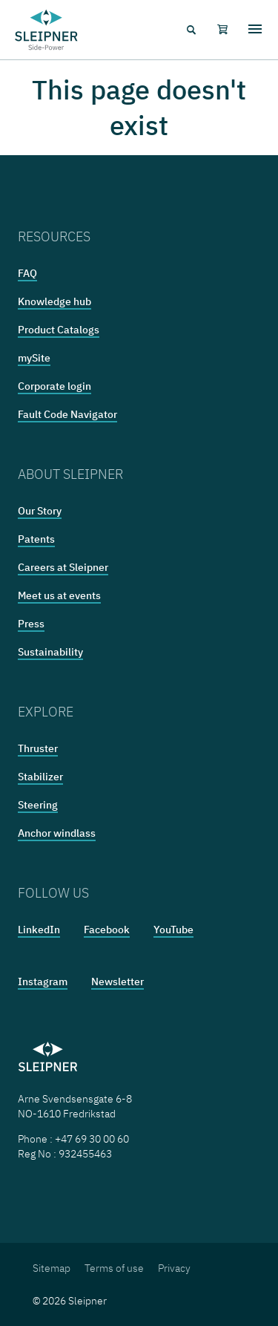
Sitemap (51, 1268)
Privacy (174, 1268)
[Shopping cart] (222, 30)
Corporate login (54, 386)
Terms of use (114, 1268)
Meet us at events (59, 595)
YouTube (173, 929)
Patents (36, 539)
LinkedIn (39, 929)
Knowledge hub (54, 301)
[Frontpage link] (46, 29)
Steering (38, 804)
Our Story (40, 510)
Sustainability (50, 652)
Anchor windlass (57, 833)
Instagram (42, 981)
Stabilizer (40, 776)
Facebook (107, 929)
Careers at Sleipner (63, 567)
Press (31, 623)
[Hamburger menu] (255, 29)
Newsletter (117, 981)
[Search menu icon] (190, 29)
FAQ (27, 273)
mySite (34, 358)
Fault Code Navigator (67, 414)
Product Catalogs (58, 329)
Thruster (38, 748)
